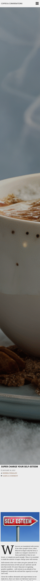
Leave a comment (10, 476)
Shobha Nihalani (9, 473)
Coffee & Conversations (11, 4)
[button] (37, 3)
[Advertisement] (14, 492)
